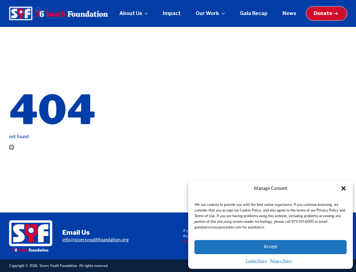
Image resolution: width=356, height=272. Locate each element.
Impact (172, 13)
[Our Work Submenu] (224, 13)
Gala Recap (253, 13)
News (289, 13)
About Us (130, 13)
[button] (343, 188)
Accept (270, 246)
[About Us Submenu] (147, 13)
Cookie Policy (256, 261)
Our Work (207, 13)
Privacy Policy (281, 261)
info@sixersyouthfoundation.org (95, 239)
